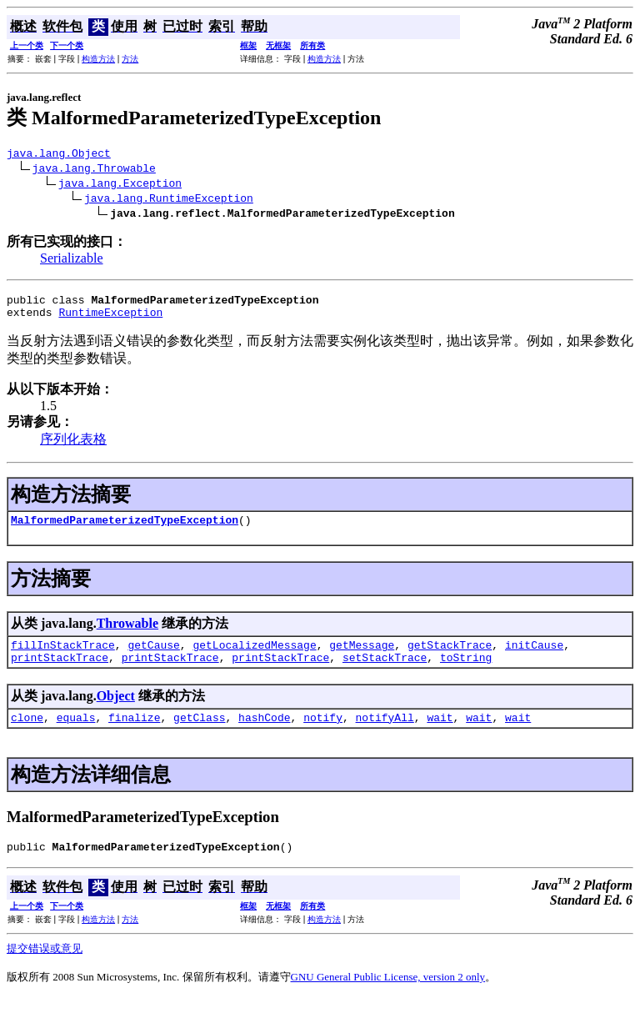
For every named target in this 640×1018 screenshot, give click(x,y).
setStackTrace (384, 672)
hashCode (264, 734)
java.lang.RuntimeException (168, 200)
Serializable (71, 260)
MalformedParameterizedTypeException (124, 529)
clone (27, 734)
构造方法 (98, 58)
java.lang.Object (59, 155)
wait (439, 734)
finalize (134, 734)
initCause (534, 656)
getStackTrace (450, 656)
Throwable (127, 633)
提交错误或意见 (44, 968)
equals (76, 734)
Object (116, 711)
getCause (153, 656)
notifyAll (385, 734)
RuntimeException (110, 319)
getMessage (361, 656)
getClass (199, 734)
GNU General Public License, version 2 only (388, 996)
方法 (130, 58)
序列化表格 (73, 446)
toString (466, 672)
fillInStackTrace (63, 656)
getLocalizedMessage (254, 656)
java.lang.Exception (120, 185)
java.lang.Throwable (94, 170)
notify (322, 734)
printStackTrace (59, 672)
